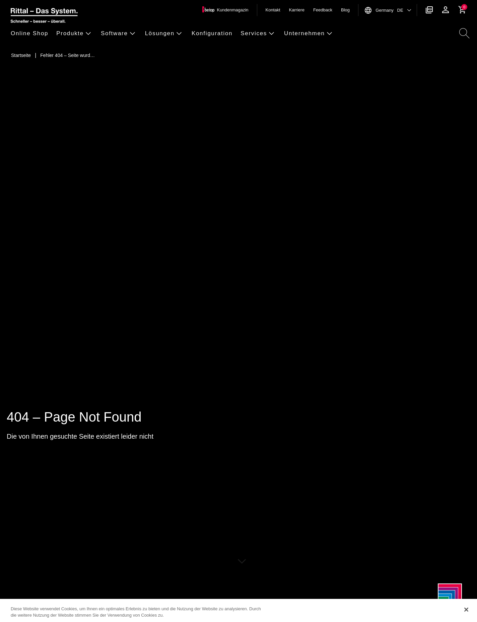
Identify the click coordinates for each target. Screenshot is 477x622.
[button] (31, 34)
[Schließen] (466, 609)
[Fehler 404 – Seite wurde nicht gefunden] (67, 55)
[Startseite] (21, 55)
